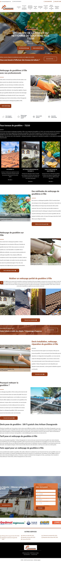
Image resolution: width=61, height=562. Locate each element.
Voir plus (10, 179)
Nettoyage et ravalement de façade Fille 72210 (9, 538)
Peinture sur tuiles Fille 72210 (28, 535)
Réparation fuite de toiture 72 (57, 7)
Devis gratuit (6, 106)
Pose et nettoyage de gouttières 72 (51, 7)
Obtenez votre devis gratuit (41, 224)
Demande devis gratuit (9, 418)
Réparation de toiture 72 (40, 7)
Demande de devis (39, 374)
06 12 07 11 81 (57, 1)
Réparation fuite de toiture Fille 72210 (50, 537)
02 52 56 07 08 (48, 1)
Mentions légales (37, 560)
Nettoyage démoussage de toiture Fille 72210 (10, 535)
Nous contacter (37, 48)
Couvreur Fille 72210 (26, 539)
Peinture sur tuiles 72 (35, 7)
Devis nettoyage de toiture (10, 270)
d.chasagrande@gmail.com (5, 1)
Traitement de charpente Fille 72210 (50, 535)
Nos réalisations (24, 48)
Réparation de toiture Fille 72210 (28, 537)
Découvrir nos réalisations (31, 320)
